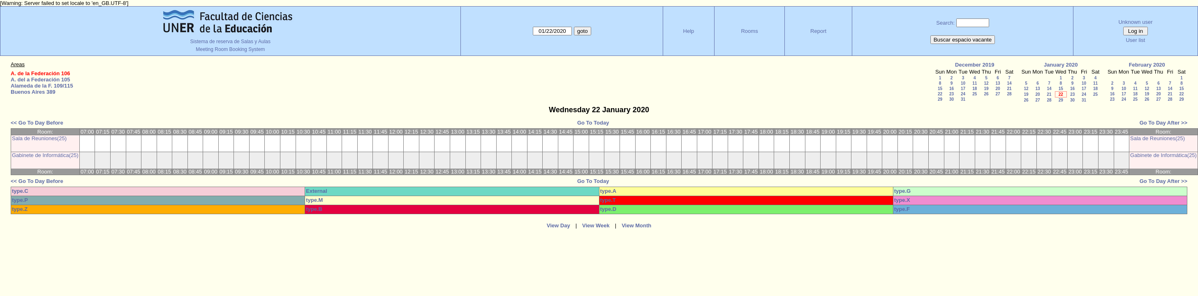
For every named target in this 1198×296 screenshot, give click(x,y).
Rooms (749, 31)
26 (986, 94)
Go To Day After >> (1163, 123)
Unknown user (1135, 22)
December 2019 (974, 65)
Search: (945, 23)
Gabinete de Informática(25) (45, 155)
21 (1009, 88)
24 (963, 94)
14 (1009, 83)
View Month (636, 225)
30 (951, 99)
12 (986, 83)
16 (951, 88)
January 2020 (1061, 65)
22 (940, 94)
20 (997, 88)
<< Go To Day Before (37, 123)
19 (986, 88)
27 (997, 94)
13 (997, 83)
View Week (596, 225)
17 (963, 88)
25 (974, 94)
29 (940, 99)
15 (940, 88)
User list (1135, 40)
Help (688, 31)
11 (974, 83)
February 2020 (1147, 65)
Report (818, 31)
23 (951, 94)
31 (963, 99)
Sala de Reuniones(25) (39, 138)
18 (974, 88)
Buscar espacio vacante (963, 40)
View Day (558, 225)
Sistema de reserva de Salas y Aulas (230, 41)
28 (1009, 94)
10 (963, 83)
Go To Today (593, 123)
